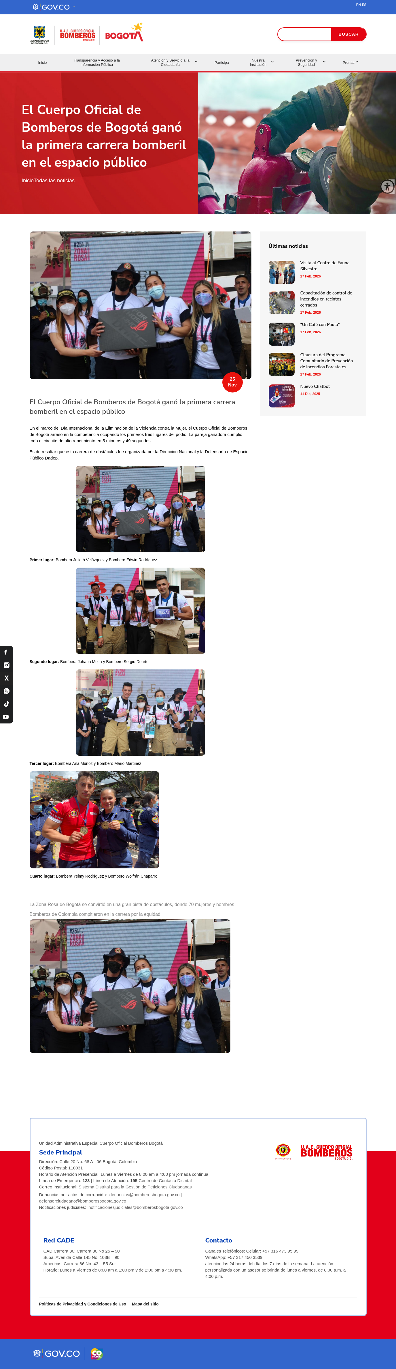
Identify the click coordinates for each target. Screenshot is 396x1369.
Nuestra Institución (261, 62)
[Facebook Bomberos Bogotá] (6, 652)
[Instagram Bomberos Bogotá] (6, 665)
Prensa (350, 62)
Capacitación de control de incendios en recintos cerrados (326, 299)
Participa (222, 62)
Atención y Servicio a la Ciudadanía (174, 62)
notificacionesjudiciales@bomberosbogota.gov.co (135, 1207)
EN (358, 5)
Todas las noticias (54, 180)
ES (364, 5)
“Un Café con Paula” (320, 325)
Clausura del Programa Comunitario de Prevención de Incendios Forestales (326, 361)
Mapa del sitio (145, 1304)
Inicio (42, 62)
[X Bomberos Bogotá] (6, 678)
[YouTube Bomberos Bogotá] (6, 717)
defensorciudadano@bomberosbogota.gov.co (82, 1200)
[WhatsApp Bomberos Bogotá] (6, 691)
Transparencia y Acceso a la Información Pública (97, 62)
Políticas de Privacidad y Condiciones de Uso (82, 1304)
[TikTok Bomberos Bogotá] (6, 704)
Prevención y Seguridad (310, 62)
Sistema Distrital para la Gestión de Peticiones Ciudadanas (135, 1186)
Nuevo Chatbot (315, 386)
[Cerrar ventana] (387, 186)
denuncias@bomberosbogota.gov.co (144, 1194)
